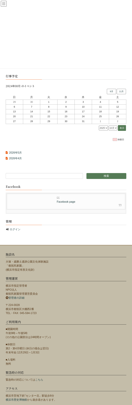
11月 (121, 91)
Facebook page (66, 201)
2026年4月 (15, 158)
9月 (111, 91)
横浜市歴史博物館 (16, 399)
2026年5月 (15, 152)
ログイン (15, 229)
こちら (39, 379)
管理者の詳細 (16, 297)
